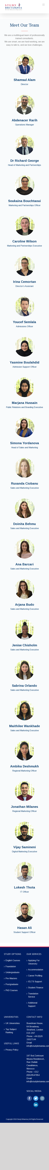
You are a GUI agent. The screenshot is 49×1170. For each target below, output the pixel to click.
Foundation (10, 966)
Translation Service (33, 995)
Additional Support (32, 1004)
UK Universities (12, 1023)
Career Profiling (35, 976)
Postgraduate (11, 984)
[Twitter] (35, 1098)
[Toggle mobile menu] (43, 4)
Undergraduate (12, 972)
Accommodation (35, 970)
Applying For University (34, 962)
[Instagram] (42, 1098)
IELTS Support (35, 981)
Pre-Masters (11, 978)
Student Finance (35, 987)
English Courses (12, 960)
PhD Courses (11, 990)
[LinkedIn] (35, 1104)
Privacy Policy (11, 1050)
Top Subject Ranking (11, 1031)
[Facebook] (29, 1098)
